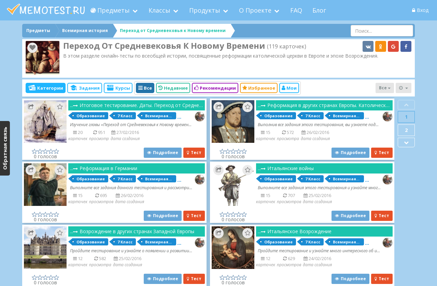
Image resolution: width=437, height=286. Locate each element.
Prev (406, 104)
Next (406, 142)
